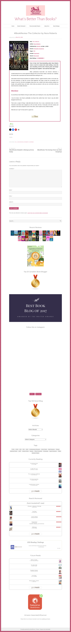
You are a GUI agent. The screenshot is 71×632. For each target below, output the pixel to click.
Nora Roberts (37, 44)
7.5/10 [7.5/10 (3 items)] (13, 449)
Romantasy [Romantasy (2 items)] (45, 451)
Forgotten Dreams (34, 570)
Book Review (21, 141)
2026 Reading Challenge (35, 542)
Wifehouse (34, 527)
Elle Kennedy (34, 576)
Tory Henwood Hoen (34, 560)
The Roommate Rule (34, 479)
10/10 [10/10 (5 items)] (27, 449)
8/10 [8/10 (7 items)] (20, 449)
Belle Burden (35, 507)
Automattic (47, 629)
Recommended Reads (35, 26)
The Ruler (34, 511)
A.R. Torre (34, 464)
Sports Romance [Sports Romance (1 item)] (53, 451)
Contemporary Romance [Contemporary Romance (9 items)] (34, 449)
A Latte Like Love (34, 468)
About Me (46, 26)
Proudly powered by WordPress (27, 629)
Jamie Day (34, 581)
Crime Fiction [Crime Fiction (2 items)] (44, 449)
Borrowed (36, 55)
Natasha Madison (34, 571)
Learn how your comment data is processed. (37, 212)
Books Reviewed (21, 26)
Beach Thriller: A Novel (34, 580)
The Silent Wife (34, 565)
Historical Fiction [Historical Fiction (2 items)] (13, 451)
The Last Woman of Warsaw (34, 473)
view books (58, 548)
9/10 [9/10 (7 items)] (24, 449)
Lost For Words (34, 516)
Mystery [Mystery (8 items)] (31, 451)
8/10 (16, 141)
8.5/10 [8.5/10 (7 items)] (17, 449)
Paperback (36, 53)
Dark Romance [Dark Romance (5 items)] (51, 449)
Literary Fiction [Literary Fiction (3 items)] (25, 451)
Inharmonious (34, 521)
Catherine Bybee (34, 485)
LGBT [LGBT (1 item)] (19, 451)
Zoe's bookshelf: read (35, 503)
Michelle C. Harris (34, 469)
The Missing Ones (34, 463)
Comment (12, 168)
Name (11, 190)
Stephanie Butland (35, 517)
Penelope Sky (35, 512)
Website (11, 202)
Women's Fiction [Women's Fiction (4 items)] (35, 453)
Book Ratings (56, 26)
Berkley (39, 46)
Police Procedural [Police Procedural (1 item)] (38, 451)
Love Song (34, 575)
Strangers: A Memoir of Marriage (34, 506)
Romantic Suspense (39, 48)
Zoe (29, 545)
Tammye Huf (35, 522)
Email (11, 196)
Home (13, 26)
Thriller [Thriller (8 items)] (59, 451)
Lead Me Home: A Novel (34, 484)
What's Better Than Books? (35, 19)
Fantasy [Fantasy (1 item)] (57, 449)
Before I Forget (34, 559)
